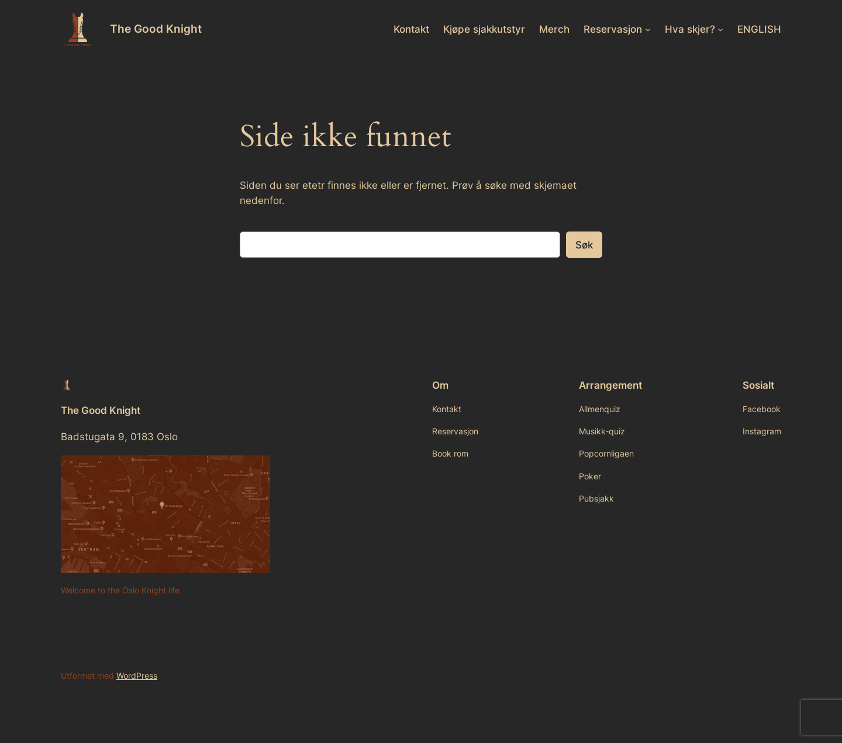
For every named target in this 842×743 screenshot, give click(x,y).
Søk (584, 245)
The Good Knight (156, 29)
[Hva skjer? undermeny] (720, 29)
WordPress (136, 675)
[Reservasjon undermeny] (648, 29)
